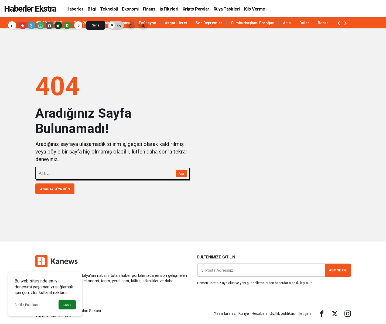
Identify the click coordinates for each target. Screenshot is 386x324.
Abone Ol (338, 270)
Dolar (304, 23)
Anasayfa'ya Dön (55, 189)
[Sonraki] (78, 25)
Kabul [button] (67, 305)
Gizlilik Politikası (27, 305)
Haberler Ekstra (30, 9)
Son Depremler (209, 23)
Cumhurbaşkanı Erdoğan (252, 23)
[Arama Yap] (131, 25)
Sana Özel (96, 26)
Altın (287, 23)
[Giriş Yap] (143, 25)
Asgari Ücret (176, 23)
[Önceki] (12, 25)
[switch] (116, 25)
